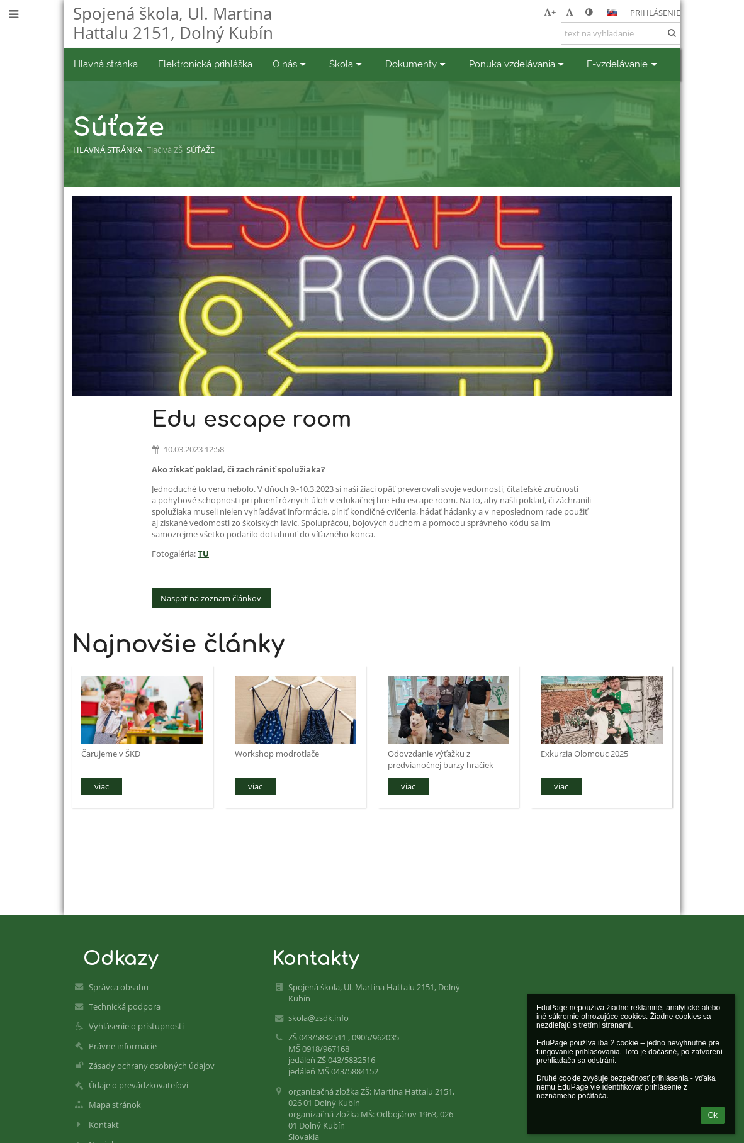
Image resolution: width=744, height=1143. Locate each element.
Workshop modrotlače (277, 753)
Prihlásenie (655, 12)
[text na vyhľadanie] (620, 33)
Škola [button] (347, 64)
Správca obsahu (119, 987)
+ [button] (550, 12)
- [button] (571, 12)
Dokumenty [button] (417, 64)
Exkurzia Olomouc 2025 (584, 753)
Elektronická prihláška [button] (205, 64)
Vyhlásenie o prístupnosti (136, 1026)
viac (101, 786)
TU (203, 553)
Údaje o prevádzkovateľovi (138, 1085)
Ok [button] (713, 1115)
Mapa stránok (115, 1104)
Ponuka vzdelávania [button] (518, 64)
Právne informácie (123, 1046)
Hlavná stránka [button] (106, 64)
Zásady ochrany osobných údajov (152, 1065)
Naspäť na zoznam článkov (211, 598)
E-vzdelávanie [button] (623, 64)
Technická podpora (125, 1006)
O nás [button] (291, 64)
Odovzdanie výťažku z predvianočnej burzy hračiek (440, 759)
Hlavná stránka (107, 149)
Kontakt (104, 1124)
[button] (612, 12)
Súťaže (200, 149)
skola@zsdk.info (318, 1017)
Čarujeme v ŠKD (110, 753)
